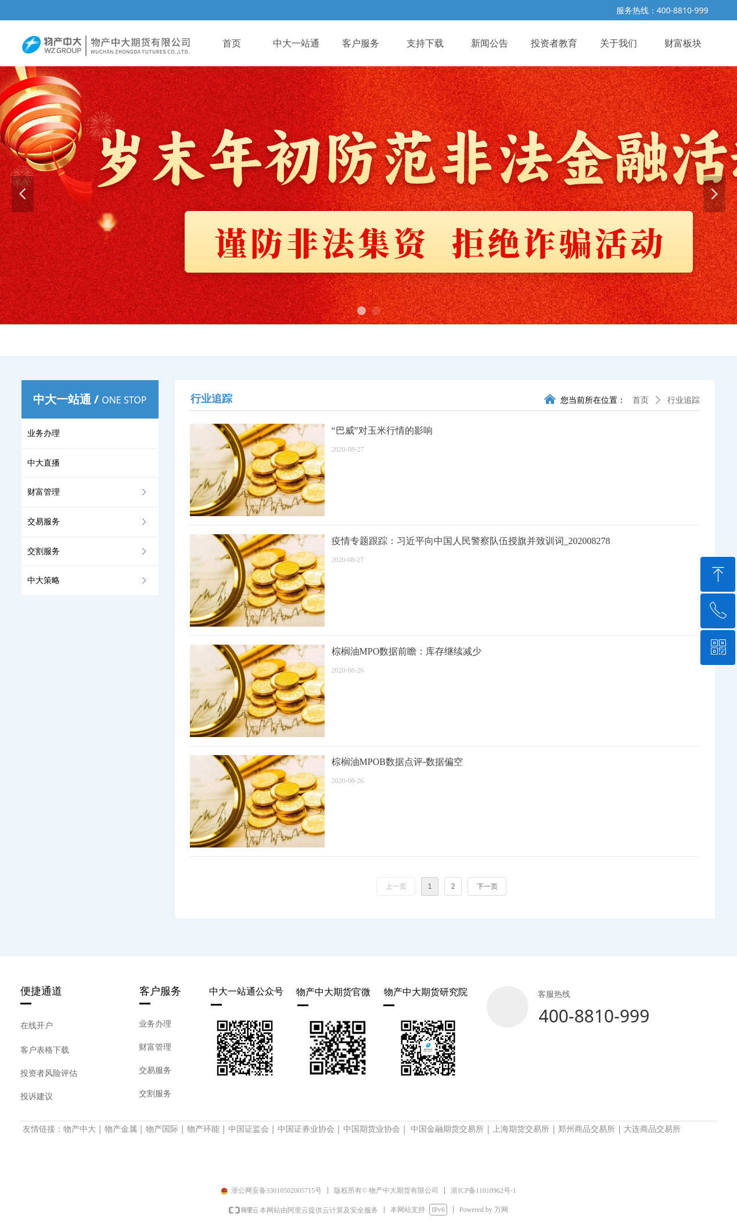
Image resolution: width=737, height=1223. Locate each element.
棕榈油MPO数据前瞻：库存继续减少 (407, 651)
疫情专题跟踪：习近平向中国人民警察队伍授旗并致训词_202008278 (471, 541)
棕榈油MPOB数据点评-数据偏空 (397, 762)
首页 (640, 400)
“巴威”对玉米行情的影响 (382, 430)
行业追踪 (683, 400)
